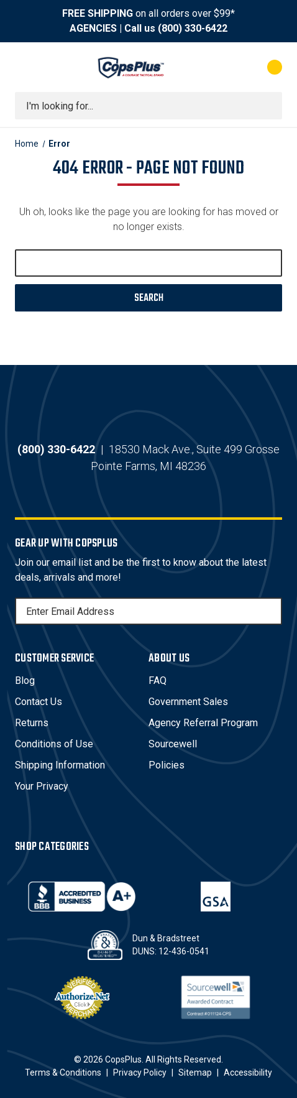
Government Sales (188, 702)
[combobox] (148, 105)
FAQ (157, 680)
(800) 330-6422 (192, 28)
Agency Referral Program (203, 723)
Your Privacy (41, 786)
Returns (31, 723)
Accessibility (248, 1072)
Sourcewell (172, 744)
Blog (25, 680)
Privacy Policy (140, 1072)
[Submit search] (268, 105)
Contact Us (38, 702)
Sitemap (195, 1072)
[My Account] (224, 67)
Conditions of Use (54, 744)
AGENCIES (93, 28)
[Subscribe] (271, 611)
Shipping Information (60, 765)
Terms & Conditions (63, 1072)
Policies (166, 765)
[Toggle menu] (26, 67)
